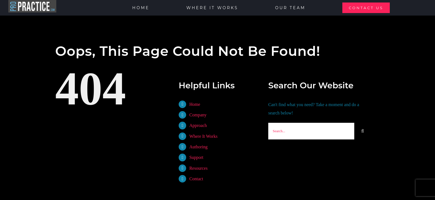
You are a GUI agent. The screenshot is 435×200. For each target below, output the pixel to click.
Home (194, 104)
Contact (196, 178)
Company (197, 114)
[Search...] (311, 131)
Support (196, 157)
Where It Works (203, 136)
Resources (198, 168)
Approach (198, 125)
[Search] (362, 131)
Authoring (198, 146)
